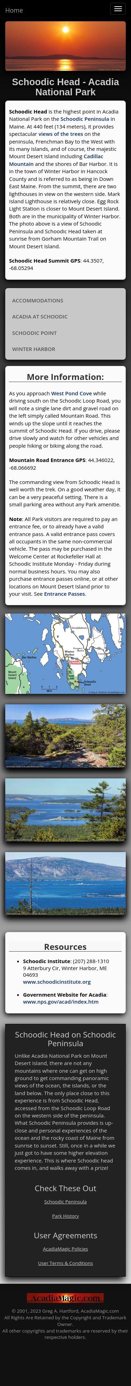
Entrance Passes (64, 593)
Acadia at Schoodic (40, 316)
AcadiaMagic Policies (65, 1249)
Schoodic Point (34, 332)
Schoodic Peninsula (84, 118)
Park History (65, 1216)
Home (14, 10)
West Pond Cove (71, 393)
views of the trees (60, 133)
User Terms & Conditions (65, 1263)
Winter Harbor (33, 348)
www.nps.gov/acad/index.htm (61, 1001)
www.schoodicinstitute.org (57, 981)
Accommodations (37, 300)
